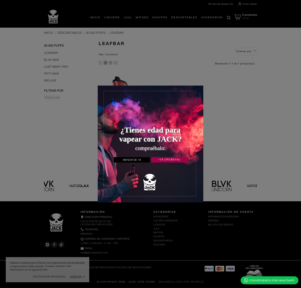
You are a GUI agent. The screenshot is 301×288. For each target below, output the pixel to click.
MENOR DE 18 (132, 160)
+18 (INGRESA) (169, 159)
